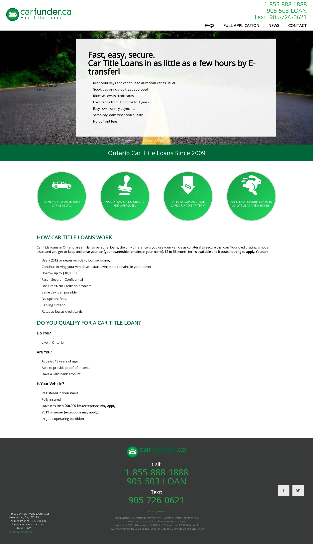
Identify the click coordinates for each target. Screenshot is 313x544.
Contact (297, 25)
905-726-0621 (156, 500)
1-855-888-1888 (285, 4)
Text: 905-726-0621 (280, 17)
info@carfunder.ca (20, 531)
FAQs (209, 25)
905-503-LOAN (287, 10)
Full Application (241, 25)
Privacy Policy (156, 511)
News (273, 25)
